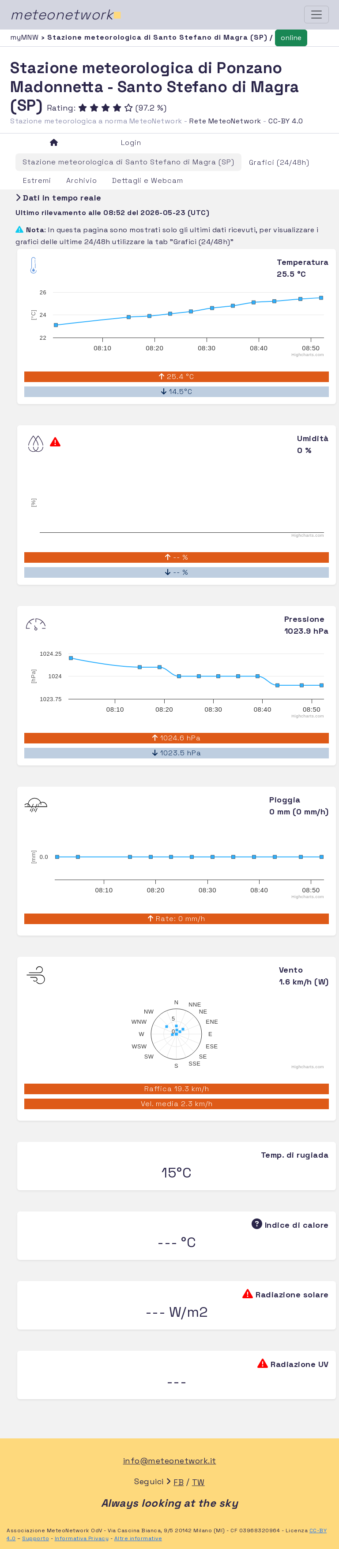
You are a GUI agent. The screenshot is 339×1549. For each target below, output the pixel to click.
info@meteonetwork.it (169, 1461)
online (291, 37)
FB (178, 1482)
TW (198, 1482)
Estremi (37, 180)
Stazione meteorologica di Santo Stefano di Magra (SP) (128, 162)
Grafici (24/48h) (279, 162)
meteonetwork (66, 14)
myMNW (25, 37)
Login (131, 142)
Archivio (81, 180)
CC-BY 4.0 (285, 121)
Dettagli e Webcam (147, 180)
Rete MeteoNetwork (225, 121)
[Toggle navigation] (316, 14)
